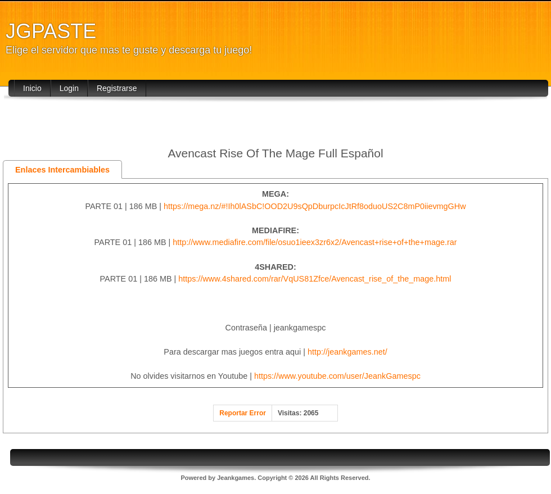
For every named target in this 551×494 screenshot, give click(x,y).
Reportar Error (242, 413)
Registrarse (117, 88)
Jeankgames (235, 477)
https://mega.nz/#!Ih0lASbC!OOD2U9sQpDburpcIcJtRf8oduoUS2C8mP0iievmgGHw (315, 206)
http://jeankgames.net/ (347, 351)
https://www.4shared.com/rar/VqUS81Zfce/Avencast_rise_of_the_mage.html (314, 278)
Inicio (32, 88)
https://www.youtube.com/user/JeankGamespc (337, 375)
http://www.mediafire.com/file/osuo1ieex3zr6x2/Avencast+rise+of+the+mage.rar (315, 242)
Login (69, 88)
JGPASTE (51, 31)
